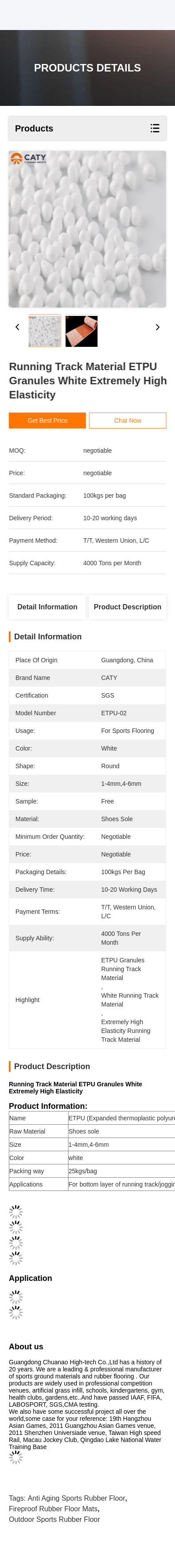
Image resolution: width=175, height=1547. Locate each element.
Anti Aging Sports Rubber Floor (77, 1498)
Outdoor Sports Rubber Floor (54, 1519)
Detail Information (47, 607)
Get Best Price (50, 420)
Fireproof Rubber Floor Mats (53, 1509)
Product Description (127, 607)
